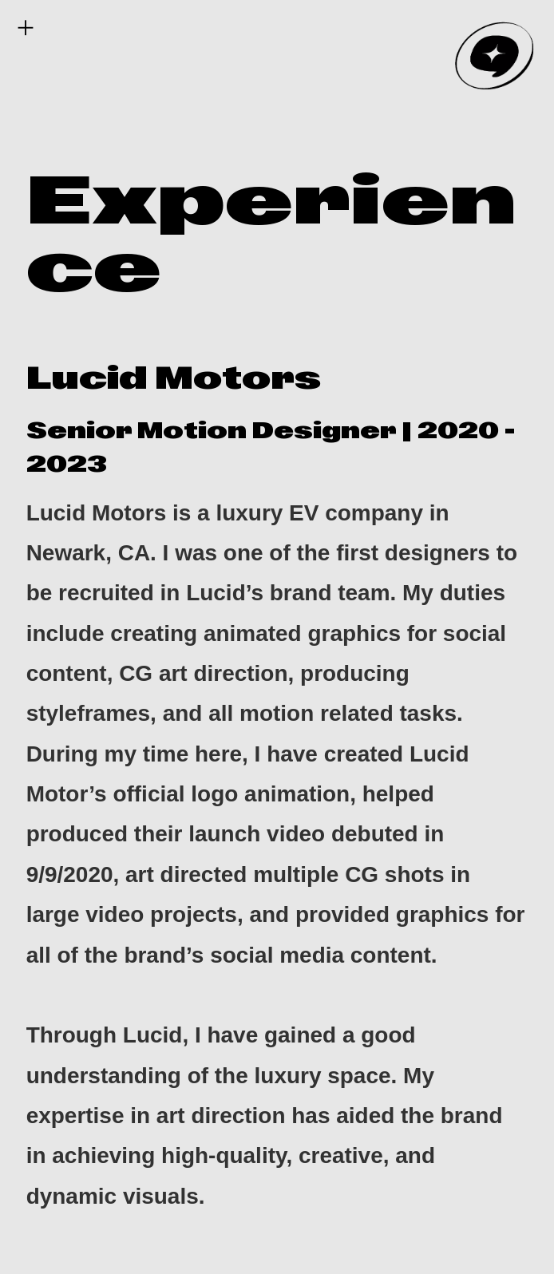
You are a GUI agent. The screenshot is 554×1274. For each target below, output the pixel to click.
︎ (25, 28)
